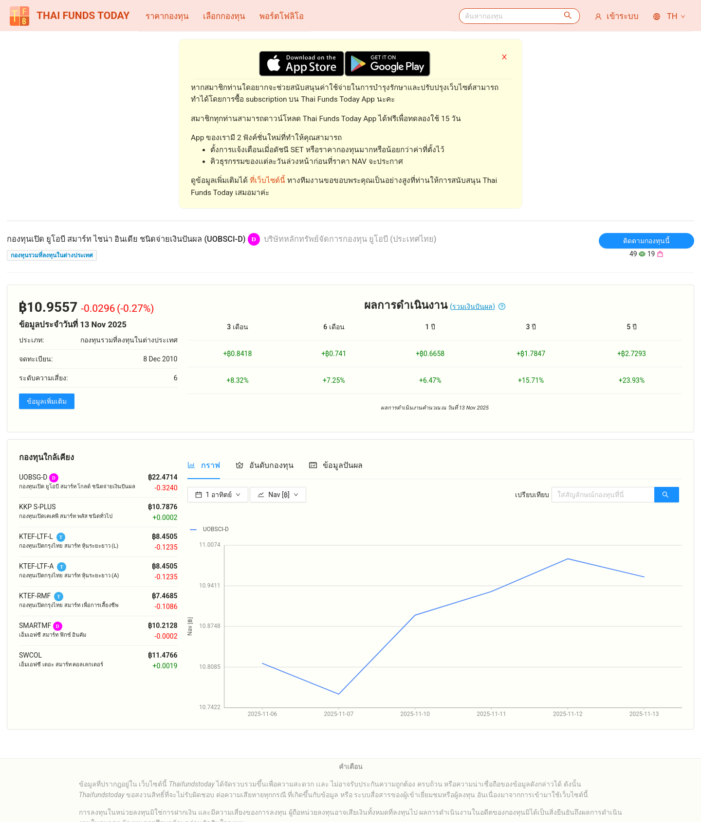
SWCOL (30, 655)
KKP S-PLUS (37, 507)
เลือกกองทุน (224, 16)
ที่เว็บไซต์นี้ (267, 180)
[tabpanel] (435, 602)
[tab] (203, 465)
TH (669, 16)
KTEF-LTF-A (36, 566)
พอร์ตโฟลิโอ (281, 16)
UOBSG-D (33, 477)
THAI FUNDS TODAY (69, 16)
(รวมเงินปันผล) (472, 306)
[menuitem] (167, 16)
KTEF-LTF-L (36, 536)
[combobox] (508, 16)
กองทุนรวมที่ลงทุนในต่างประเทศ (52, 255)
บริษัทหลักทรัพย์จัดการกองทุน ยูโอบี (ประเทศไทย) (350, 239)
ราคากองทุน (167, 16)
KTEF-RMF (35, 596)
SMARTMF (35, 625)
